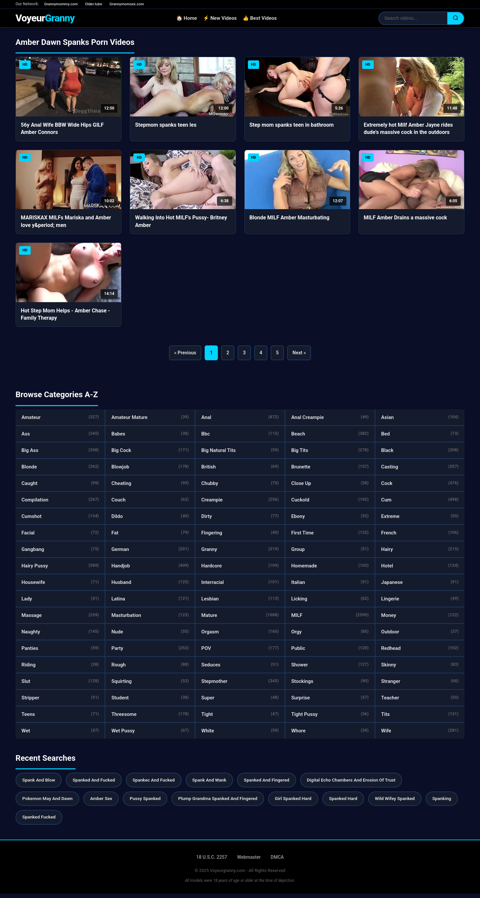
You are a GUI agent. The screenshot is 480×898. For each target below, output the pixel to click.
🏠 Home (188, 19)
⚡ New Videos (222, 19)
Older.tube (96, 4)
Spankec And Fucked (158, 783)
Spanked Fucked (78, 821)
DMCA (277, 861)
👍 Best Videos (262, 19)
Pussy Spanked (150, 802)
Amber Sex (104, 802)
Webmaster (249, 861)
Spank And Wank (215, 783)
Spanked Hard (354, 802)
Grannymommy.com (62, 4)
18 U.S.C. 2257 (211, 861)
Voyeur (47, 19)
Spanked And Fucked (97, 783)
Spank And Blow (39, 783)
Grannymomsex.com (131, 4)
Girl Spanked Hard (302, 802)
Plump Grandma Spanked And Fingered (224, 802)
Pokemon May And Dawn (48, 802)
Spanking (32, 821)
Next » (304, 355)
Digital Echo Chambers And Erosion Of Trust (362, 783)
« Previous (180, 355)
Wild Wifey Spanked (407, 802)
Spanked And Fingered (275, 783)
